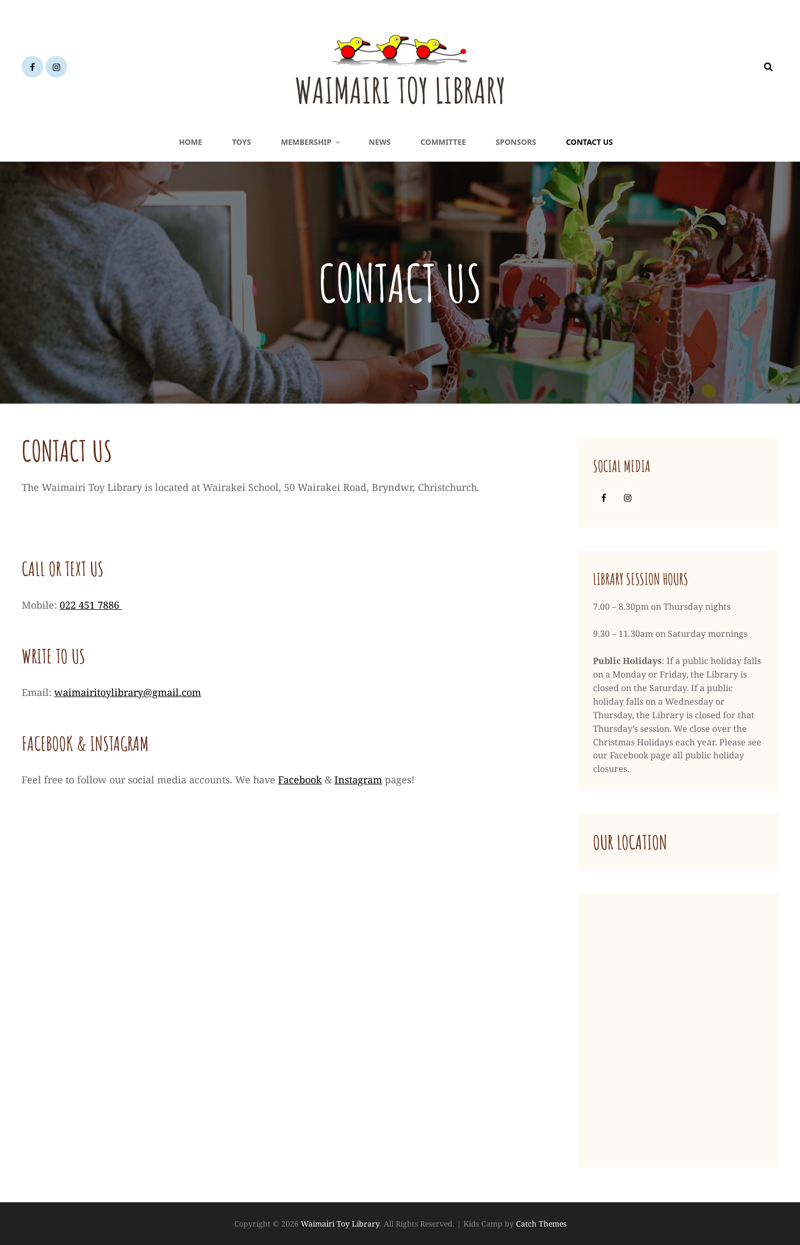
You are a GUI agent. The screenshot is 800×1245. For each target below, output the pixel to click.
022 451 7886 (91, 604)
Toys (241, 142)
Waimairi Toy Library (400, 89)
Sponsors (516, 142)
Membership (311, 142)
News (379, 142)
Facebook (300, 779)
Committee (443, 142)
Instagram (358, 779)
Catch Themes (541, 1223)
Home (190, 142)
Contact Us (589, 142)
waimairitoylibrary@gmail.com (127, 692)
